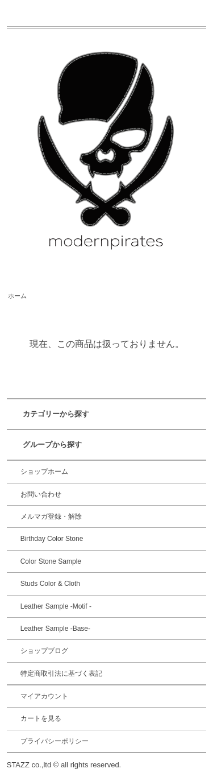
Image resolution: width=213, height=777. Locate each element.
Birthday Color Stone (51, 539)
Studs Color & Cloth (50, 584)
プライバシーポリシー (54, 741)
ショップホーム (44, 472)
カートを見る (40, 718)
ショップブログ (44, 651)
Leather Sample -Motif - (55, 606)
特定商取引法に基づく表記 (61, 673)
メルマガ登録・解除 (51, 516)
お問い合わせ (40, 494)
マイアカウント (44, 696)
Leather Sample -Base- (55, 629)
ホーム (17, 295)
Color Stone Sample (50, 561)
